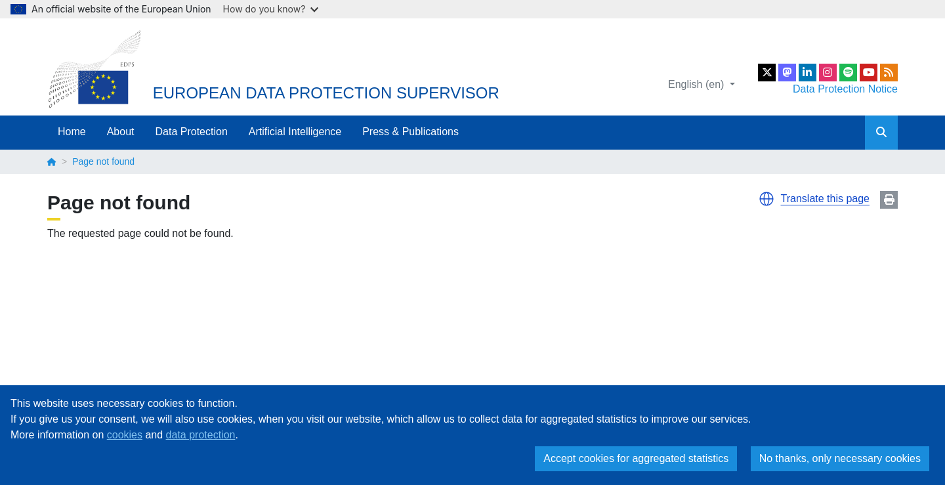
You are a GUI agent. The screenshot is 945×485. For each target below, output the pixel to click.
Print (889, 200)
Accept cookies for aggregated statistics (635, 458)
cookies (124, 434)
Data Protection (192, 131)
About (121, 131)
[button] (766, 199)
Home (72, 131)
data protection (201, 434)
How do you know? (271, 8)
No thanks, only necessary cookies (840, 458)
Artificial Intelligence (295, 131)
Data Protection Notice (845, 89)
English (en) (697, 84)
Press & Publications (410, 131)
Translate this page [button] (825, 198)
